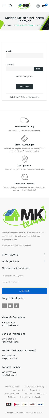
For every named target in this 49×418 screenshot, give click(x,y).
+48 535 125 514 (9, 339)
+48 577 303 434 (9, 372)
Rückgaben (25, 397)
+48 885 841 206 (9, 356)
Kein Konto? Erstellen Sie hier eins (24, 97)
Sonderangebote (12, 386)
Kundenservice (18, 390)
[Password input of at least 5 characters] (20, 69)
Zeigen (38, 69)
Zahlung (11, 397)
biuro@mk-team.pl (9, 375)
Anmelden (24, 86)
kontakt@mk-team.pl (10, 325)
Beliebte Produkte (12, 393)
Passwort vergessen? (24, 76)
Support (33, 390)
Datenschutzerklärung (34, 386)
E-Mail (8, 51)
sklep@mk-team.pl (9, 358)
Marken (28, 393)
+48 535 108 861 (9, 322)
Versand (40, 393)
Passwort (10, 64)
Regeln (38, 397)
